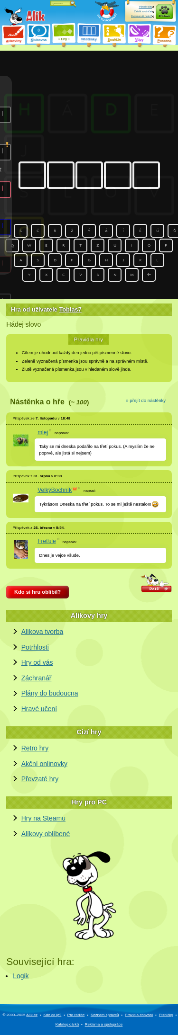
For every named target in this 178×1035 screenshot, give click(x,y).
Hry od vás (37, 662)
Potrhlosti (35, 647)
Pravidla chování (139, 1015)
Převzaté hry (40, 779)
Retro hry (35, 748)
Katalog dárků (67, 1024)
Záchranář (36, 678)
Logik (20, 976)
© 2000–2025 (19, 1015)
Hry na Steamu (43, 818)
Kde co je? (52, 1015)
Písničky (166, 1015)
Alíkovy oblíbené (45, 834)
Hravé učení (39, 709)
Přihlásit (164, 16)
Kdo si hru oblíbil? (37, 592)
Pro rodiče (75, 1015)
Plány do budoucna (49, 693)
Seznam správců (105, 1015)
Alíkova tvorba (42, 631)
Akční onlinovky (44, 763)
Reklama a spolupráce (104, 1024)
